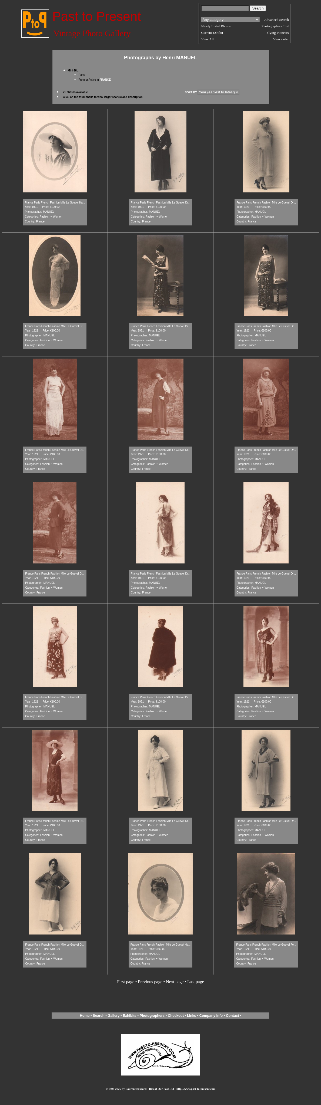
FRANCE (105, 79)
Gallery (113, 1016)
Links (191, 1016)
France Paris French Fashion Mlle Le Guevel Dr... (160, 202)
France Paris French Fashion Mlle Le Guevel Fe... (266, 944)
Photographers (152, 1016)
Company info (211, 1016)
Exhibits (129, 1016)
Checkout (176, 1016)
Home (84, 1016)
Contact (232, 1016)
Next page (174, 981)
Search (98, 1016)
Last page (195, 981)
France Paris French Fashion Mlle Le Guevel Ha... (55, 202)
